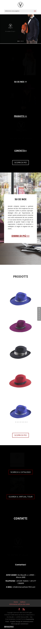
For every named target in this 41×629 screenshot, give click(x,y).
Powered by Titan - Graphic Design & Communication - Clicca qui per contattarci (19, 621)
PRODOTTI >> (20, 116)
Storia (16, 602)
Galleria (22, 602)
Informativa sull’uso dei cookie (19, 604)
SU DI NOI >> (20, 82)
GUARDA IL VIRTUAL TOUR (20, 496)
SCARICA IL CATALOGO (20, 472)
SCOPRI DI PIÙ (20, 162)
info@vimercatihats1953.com (24, 587)
